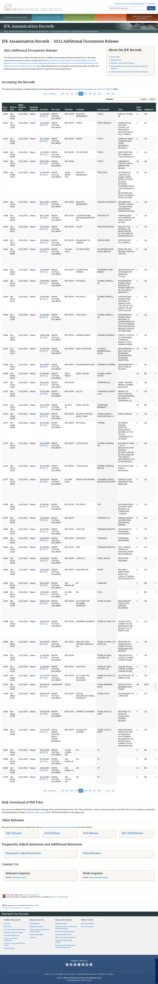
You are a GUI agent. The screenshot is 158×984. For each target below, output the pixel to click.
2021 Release (90, 833)
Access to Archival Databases (10, 939)
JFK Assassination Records (38, 31)
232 (71, 93)
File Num (69, 109)
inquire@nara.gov (18, 877)
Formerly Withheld (34, 108)
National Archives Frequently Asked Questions (66, 927)
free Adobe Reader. (30, 895)
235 (85, 93)
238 (99, 93)
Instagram (75, 964)
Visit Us (110, 17)
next (108, 93)
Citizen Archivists (122, 3)
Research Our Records (16, 17)
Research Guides (63, 920)
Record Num (13, 108)
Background (116, 60)
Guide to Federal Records (64, 931)
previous (52, 93)
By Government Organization (14, 929)
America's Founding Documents (142, 17)
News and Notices (88, 923)
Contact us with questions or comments (17, 908)
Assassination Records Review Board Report (129, 71)
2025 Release (14, 833)
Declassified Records (63, 934)
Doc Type (55, 109)
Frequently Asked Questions (23, 853)
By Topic (7, 923)
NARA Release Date (22, 107)
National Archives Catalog (13, 932)
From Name (103, 109)
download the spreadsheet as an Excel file (89, 89)
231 (67, 93)
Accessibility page (61, 897)
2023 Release (52, 833)
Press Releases (92, 853)
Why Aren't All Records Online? (63, 941)
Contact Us (151, 3)
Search (151, 8)
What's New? (87, 920)
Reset (152, 99)
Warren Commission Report (123, 63)
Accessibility (58, 974)
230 (62, 93)
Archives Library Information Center (14, 944)
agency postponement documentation (56, 827)
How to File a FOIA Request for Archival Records (65, 946)
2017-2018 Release (132, 833)
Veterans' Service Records (47, 17)
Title (120, 109)
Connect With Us (79, 961)
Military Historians (36, 926)
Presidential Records (11, 935)
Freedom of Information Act (86, 974)
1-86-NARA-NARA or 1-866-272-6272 (79, 980)
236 (90, 93)
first (45, 93)
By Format (7, 926)
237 (94, 93)
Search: (109, 99)
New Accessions (87, 926)
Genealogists (35, 923)
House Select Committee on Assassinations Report (129, 67)
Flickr (90, 964)
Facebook (67, 964)
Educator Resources (79, 17)
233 (76, 93)
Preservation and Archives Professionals (39, 930)
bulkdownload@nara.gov (35, 812)
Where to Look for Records (65, 937)
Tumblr (79, 964)
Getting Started (61, 923)
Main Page (115, 57)
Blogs (86, 964)
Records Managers (37, 934)
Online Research (12, 920)
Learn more (136, 979)
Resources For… (37, 920)
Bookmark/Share (137, 3)
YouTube (82, 964)
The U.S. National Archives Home (33, 7)
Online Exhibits (9, 948)
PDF (42, 116)
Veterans (33, 937)
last (113, 93)
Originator (149, 109)
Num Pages (139, 108)
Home (6, 31)
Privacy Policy (69, 974)
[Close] (155, 961)
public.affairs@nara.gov (98, 877)
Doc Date (44, 109)
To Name (80, 109)
